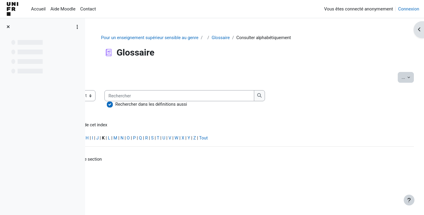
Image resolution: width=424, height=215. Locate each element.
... (396, 77)
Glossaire (253, 38)
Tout (278, 139)
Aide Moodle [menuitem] (62, 9)
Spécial (104, 139)
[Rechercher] (250, 96)
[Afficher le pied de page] (409, 200)
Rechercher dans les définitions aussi (222, 105)
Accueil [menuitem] (38, 9)
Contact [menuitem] (88, 9)
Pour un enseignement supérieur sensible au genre (180, 38)
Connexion (408, 9)
